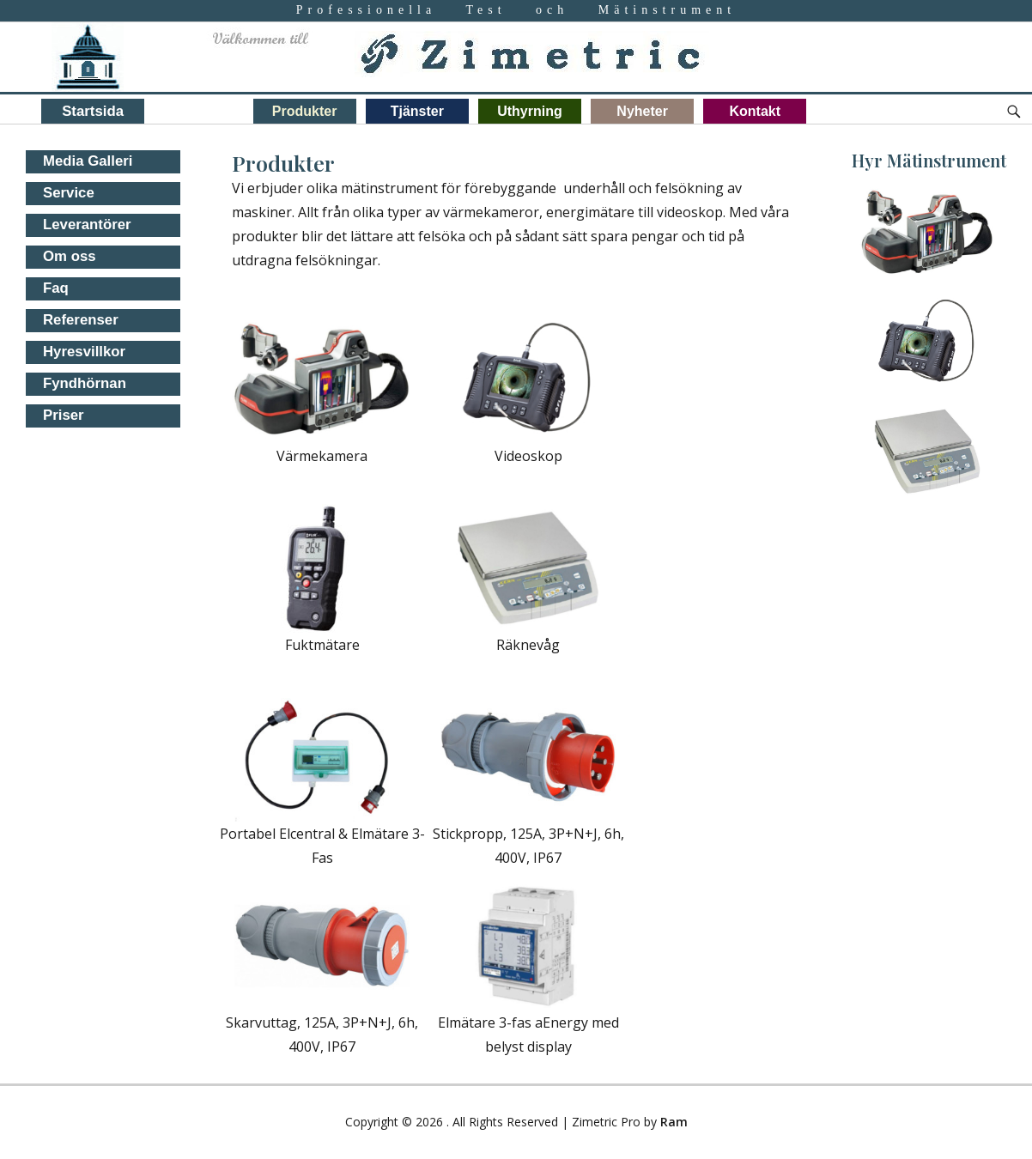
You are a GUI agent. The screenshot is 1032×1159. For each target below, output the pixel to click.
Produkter (304, 111)
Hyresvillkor (84, 351)
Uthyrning (529, 111)
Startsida (93, 111)
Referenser (80, 320)
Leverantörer (87, 224)
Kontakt (755, 111)
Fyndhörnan (84, 383)
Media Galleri (87, 161)
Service (68, 193)
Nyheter (642, 111)
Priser (63, 415)
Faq (56, 288)
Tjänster (417, 111)
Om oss (69, 256)
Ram (674, 1121)
